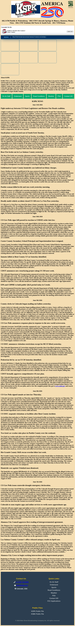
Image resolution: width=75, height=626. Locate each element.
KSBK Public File (37, 614)
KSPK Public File (37, 611)
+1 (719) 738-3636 (22, 582)
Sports (27, 96)
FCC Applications (53, 601)
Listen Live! (69, 31)
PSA (59, 96)
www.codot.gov (60, 386)
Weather (51, 96)
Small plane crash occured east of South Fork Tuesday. (29, 37)
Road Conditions (39, 96)
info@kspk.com (22, 585)
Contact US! (68, 96)
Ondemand (18, 96)
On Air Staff (6, 96)
